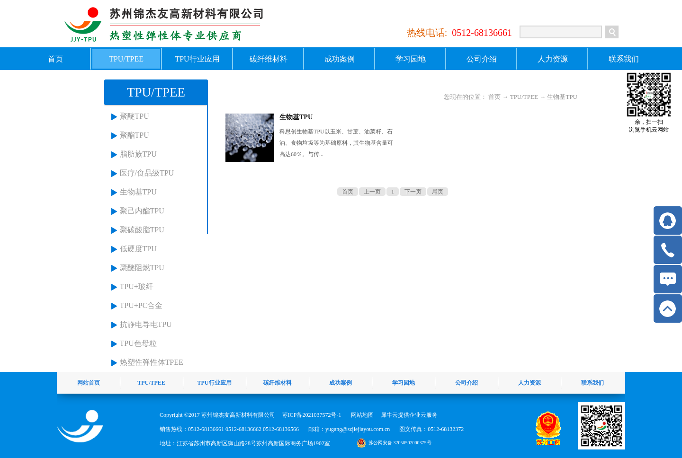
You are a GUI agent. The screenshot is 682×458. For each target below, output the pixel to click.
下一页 (413, 191)
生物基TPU (138, 192)
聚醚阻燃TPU (142, 268)
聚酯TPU (134, 135)
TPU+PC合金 (141, 305)
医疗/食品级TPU (147, 173)
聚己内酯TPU (142, 211)
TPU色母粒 (138, 343)
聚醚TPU (134, 116)
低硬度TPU (138, 249)
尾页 (437, 191)
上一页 (372, 191)
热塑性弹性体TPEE (151, 362)
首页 (55, 59)
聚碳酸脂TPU (142, 230)
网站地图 (361, 415)
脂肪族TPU (138, 154)
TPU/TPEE (524, 96)
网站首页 (88, 382)
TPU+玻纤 (136, 286)
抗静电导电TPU (146, 324)
